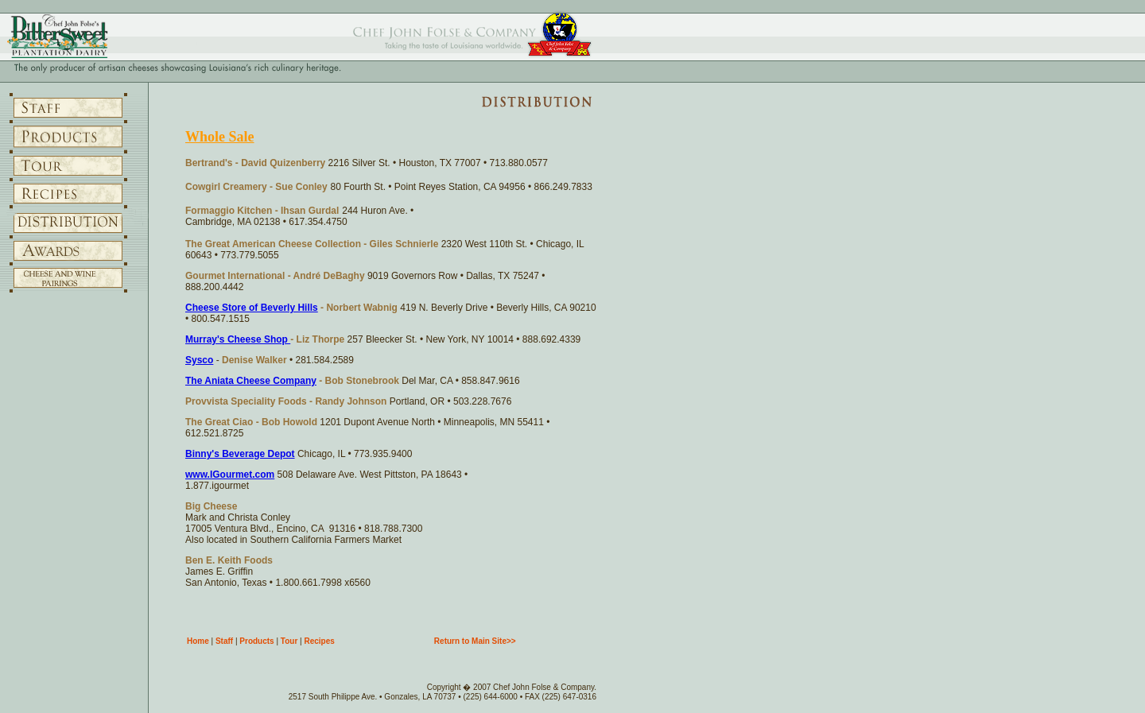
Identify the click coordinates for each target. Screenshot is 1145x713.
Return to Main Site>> (475, 641)
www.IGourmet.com (229, 474)
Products (256, 641)
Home (198, 641)
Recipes (319, 641)
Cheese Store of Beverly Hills (251, 307)
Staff (224, 641)
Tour (289, 641)
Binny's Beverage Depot (240, 453)
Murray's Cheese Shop (237, 339)
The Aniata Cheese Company (250, 380)
